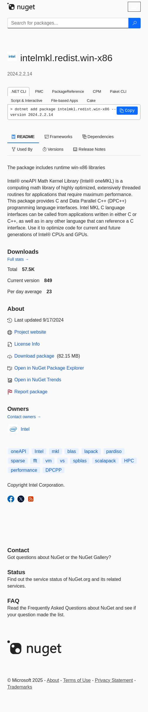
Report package (30, 391)
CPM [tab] (97, 91)
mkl (55, 451)
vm (48, 460)
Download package (34, 356)
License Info (27, 344)
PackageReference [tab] (68, 91)
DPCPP (53, 470)
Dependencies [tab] (98, 137)
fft (35, 460)
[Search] (134, 23)
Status (16, 572)
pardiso (114, 451)
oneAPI (18, 451)
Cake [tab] (91, 100)
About (53, 680)
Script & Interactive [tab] (26, 100)
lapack (91, 451)
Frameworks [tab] (58, 137)
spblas (79, 460)
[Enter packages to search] (68, 23)
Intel (25, 429)
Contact (18, 550)
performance (24, 470)
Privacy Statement (114, 680)
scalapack (105, 460)
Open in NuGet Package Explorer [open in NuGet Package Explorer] (49, 368)
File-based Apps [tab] (64, 100)
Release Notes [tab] (89, 149)
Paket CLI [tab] (118, 91)
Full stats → (18, 259)
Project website (30, 332)
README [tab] (23, 137)
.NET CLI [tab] (18, 91)
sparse (18, 460)
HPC (129, 460)
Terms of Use (77, 680)
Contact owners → (24, 416)
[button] (127, 111)
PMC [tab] (39, 91)
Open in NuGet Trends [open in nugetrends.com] (37, 379)
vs (62, 460)
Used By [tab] (22, 149)
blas (71, 451)
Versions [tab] (53, 149)
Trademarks (19, 686)
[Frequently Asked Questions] (13, 601)
